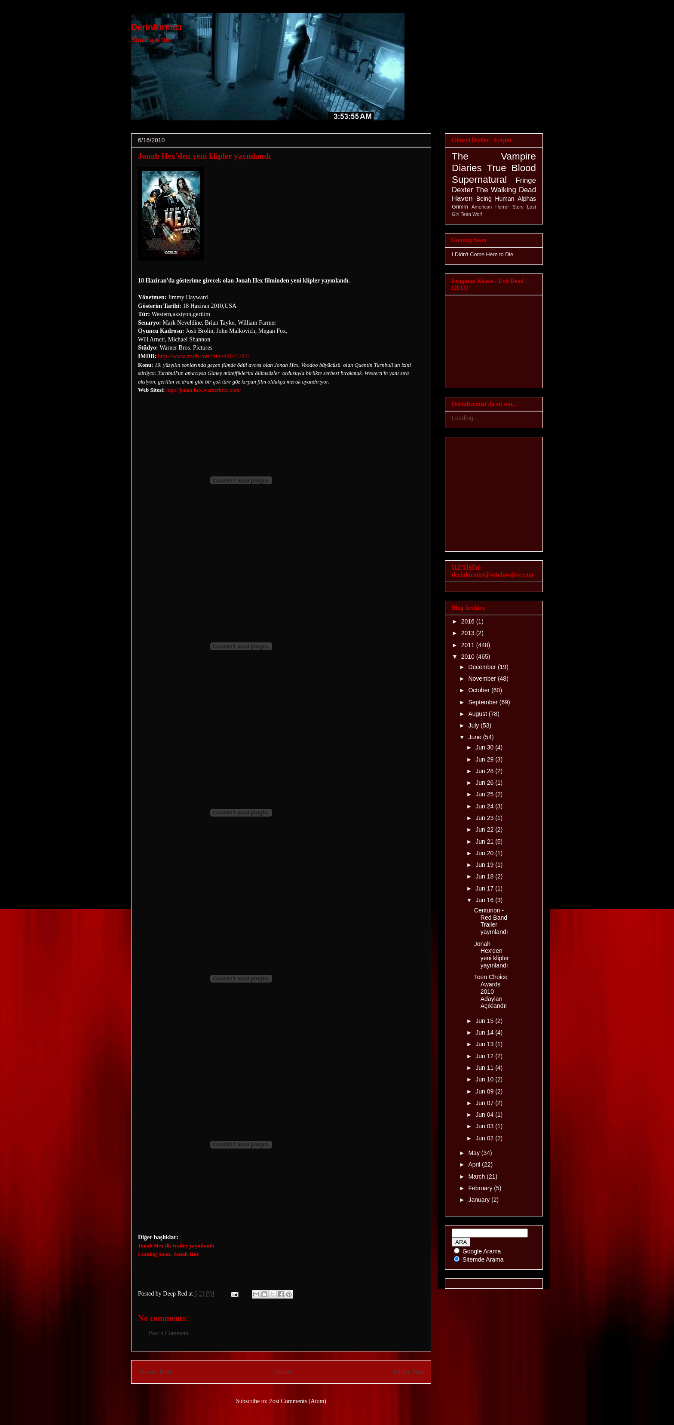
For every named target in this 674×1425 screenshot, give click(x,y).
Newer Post (155, 1372)
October (479, 690)
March (477, 1176)
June (475, 737)
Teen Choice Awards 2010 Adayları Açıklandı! (491, 991)
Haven (462, 198)
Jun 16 (485, 900)
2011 (468, 645)
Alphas (527, 198)
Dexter (462, 190)
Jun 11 (485, 1067)
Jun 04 (485, 1114)
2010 (468, 656)
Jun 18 (485, 876)
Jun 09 (485, 1091)
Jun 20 (485, 853)
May (474, 1152)
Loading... (465, 418)
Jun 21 (485, 841)
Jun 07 (485, 1102)
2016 (468, 621)
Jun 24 (485, 806)
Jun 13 (485, 1044)
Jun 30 (485, 747)
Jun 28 (485, 771)
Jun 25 (485, 794)
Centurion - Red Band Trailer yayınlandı (491, 921)
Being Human (495, 198)
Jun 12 (485, 1056)
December (482, 666)
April (475, 1164)
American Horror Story (498, 206)
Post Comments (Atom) (297, 1401)
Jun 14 (485, 1032)
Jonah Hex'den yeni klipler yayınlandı (204, 155)
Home (282, 1372)
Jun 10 (485, 1079)
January (479, 1199)
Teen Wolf (471, 214)
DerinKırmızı (156, 27)
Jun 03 (485, 1126)
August (478, 713)
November (482, 678)
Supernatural (479, 179)
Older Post (409, 1372)
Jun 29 (485, 759)
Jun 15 (485, 1020)
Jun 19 (485, 864)
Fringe (525, 180)
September (483, 702)
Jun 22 (485, 829)
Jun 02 (485, 1138)
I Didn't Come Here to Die (482, 255)
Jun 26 (485, 782)
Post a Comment (169, 1333)
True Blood (511, 168)
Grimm (460, 207)
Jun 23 (485, 817)
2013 (468, 633)
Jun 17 (485, 888)
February (481, 1188)
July (474, 725)
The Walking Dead (506, 190)
